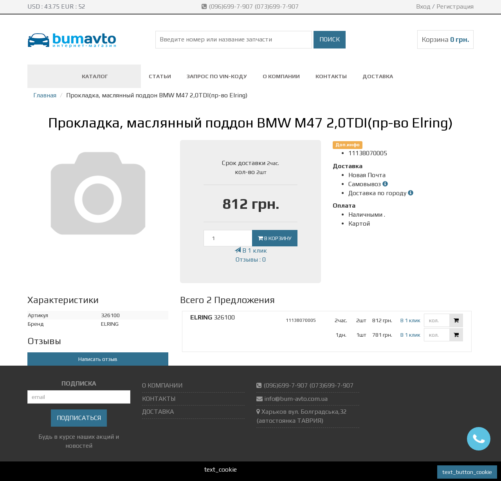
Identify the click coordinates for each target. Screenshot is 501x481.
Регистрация (455, 6)
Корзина (445, 39)
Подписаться (79, 418)
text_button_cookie (467, 472)
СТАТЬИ (160, 76)
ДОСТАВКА (377, 76)
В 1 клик (250, 250)
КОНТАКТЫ (331, 76)
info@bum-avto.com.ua (296, 398)
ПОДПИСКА (78, 383)
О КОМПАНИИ (281, 76)
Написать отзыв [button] (97, 359)
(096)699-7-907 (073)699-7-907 (251, 6)
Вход (423, 6)
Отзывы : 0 (251, 259)
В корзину (275, 238)
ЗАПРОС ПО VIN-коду (217, 76)
